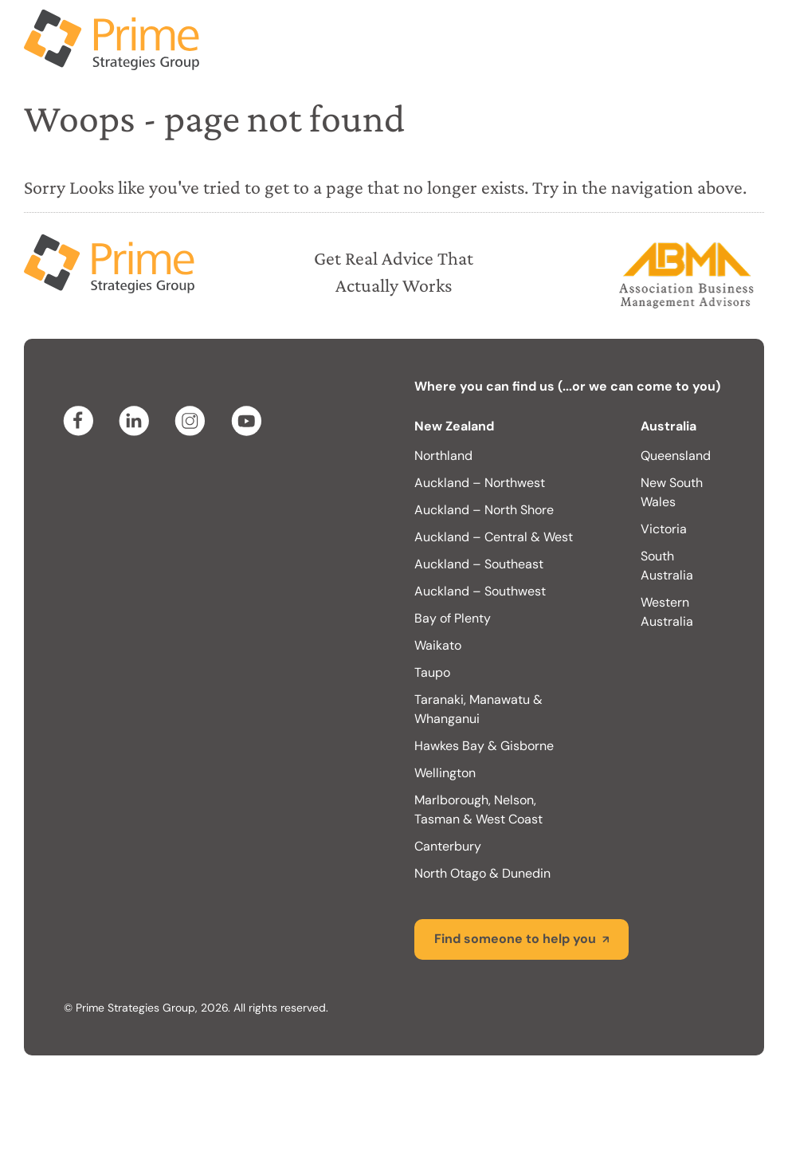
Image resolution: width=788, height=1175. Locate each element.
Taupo (432, 672)
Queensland (676, 455)
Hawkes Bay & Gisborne (484, 745)
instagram (193, 421)
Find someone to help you (515, 938)
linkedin (137, 421)
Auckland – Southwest (480, 591)
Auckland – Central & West (493, 537)
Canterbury (447, 846)
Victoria (664, 529)
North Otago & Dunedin (482, 873)
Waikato (437, 645)
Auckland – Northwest (479, 482)
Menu (752, 32)
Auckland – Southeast (478, 564)
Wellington (445, 772)
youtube (248, 421)
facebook (81, 421)
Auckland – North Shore (484, 509)
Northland (443, 455)
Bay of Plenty (452, 618)
